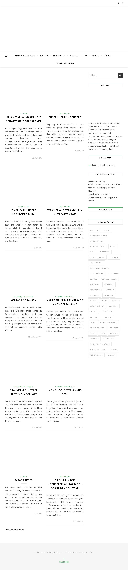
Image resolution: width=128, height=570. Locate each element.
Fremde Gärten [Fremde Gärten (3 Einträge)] (97, 257)
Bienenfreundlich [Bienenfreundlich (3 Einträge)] (98, 236)
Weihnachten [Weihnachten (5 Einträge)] (96, 355)
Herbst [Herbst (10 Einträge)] (110, 290)
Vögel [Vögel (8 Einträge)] (114, 350)
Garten (44, 55)
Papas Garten (24, 480)
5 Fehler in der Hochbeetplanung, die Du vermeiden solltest (65, 484)
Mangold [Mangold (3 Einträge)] (113, 306)
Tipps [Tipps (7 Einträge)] (102, 333)
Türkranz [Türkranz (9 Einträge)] (108, 339)
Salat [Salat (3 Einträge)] (93, 322)
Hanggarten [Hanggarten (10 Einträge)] (96, 290)
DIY (85, 55)
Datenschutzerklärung (75, 553)
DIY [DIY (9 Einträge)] (91, 252)
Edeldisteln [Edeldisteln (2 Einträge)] (104, 252)
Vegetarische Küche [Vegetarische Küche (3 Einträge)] (100, 344)
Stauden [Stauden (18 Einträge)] (114, 328)
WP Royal (51, 553)
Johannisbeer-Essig (96, 181)
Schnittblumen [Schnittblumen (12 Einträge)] (97, 328)
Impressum (61, 553)
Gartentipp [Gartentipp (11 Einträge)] (113, 274)
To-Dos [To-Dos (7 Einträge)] (113, 333)
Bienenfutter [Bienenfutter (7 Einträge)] (96, 241)
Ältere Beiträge (14, 530)
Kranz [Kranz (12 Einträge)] (104, 301)
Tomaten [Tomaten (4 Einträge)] (94, 339)
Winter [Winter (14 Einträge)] (111, 355)
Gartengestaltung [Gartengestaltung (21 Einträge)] (99, 268)
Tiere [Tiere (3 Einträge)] (92, 333)
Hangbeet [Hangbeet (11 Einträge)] (109, 284)
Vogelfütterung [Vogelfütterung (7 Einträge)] (98, 350)
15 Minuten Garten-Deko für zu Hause (105, 184)
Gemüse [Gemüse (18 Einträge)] (93, 279)
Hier (90, 165)
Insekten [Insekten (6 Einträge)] (108, 295)
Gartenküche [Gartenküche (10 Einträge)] (96, 274)
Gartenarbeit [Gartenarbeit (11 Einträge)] (96, 263)
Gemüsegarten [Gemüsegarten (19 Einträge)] (109, 279)
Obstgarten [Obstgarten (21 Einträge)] (106, 312)
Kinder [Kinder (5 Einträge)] (93, 301)
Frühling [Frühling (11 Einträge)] (114, 257)
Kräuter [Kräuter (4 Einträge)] (116, 301)
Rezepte (74, 55)
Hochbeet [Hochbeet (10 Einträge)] (94, 295)
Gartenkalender (65, 63)
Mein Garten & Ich (25, 55)
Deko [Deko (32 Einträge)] (112, 246)
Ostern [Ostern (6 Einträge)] (93, 317)
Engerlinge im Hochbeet (65, 117)
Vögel (107, 55)
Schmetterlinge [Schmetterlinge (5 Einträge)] (108, 322)
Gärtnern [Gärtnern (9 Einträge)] (94, 284)
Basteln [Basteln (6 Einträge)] (94, 230)
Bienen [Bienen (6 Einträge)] (106, 230)
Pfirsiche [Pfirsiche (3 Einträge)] (106, 317)
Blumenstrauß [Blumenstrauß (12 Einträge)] (98, 246)
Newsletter (90, 553)
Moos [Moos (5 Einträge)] (92, 312)
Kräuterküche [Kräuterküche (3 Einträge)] (97, 306)
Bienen (95, 55)
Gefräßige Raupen (23, 300)
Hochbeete (59, 55)
